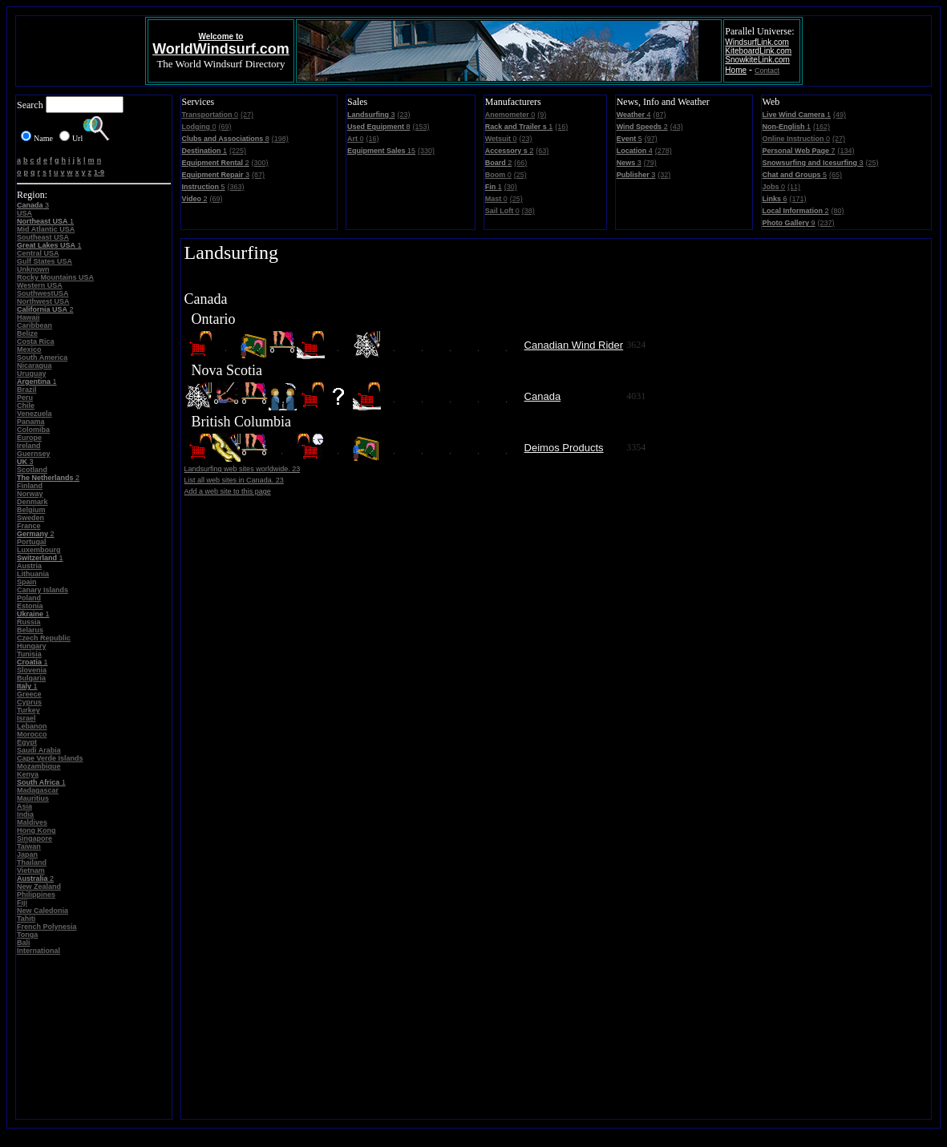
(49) (839, 115)
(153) (420, 127)
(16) (372, 139)
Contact (767, 71)
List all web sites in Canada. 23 (234, 480)
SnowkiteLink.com (757, 59)
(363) (236, 187)
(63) (542, 151)
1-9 (99, 172)
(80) (838, 211)
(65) (835, 175)
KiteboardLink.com (758, 50)
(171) (798, 199)
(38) (528, 211)
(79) (650, 163)
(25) (520, 175)
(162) (821, 127)
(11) (793, 187)
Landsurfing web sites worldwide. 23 (242, 469)
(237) (826, 223)
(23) (403, 115)
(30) (510, 187)
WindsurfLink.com (756, 42)
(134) (845, 151)
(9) (541, 115)
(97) (651, 139)
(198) (280, 139)
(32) (664, 175)
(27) (247, 115)
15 (381, 151)
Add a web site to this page (227, 491)
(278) (663, 151)
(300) (260, 163)
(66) (520, 163)
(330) (426, 151)
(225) (237, 151)
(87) (258, 175)
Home (736, 70)
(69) (225, 127)
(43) (676, 127)
